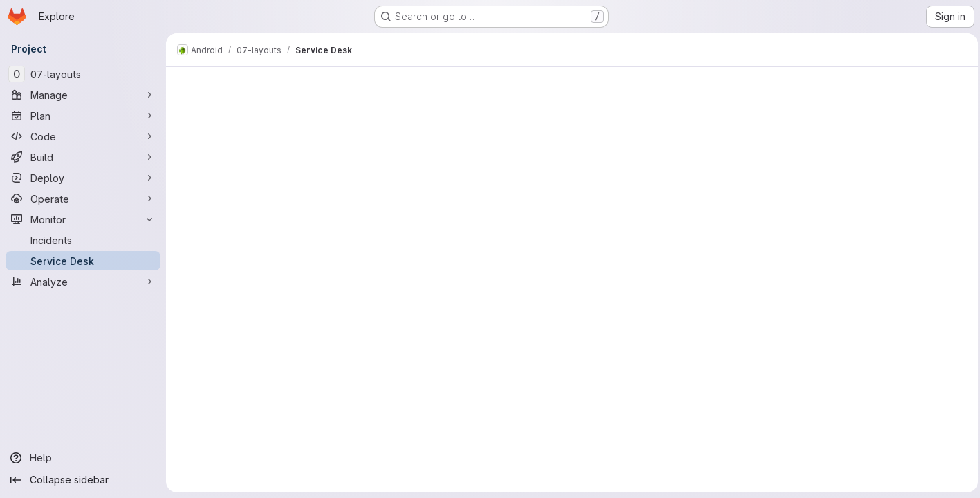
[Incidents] (83, 240)
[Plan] (83, 115)
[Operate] (83, 198)
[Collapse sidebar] (83, 480)
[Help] (83, 458)
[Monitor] (83, 219)
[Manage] (83, 94)
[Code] (83, 136)
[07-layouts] (83, 74)
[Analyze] (83, 281)
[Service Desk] (83, 260)
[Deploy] (83, 177)
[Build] (83, 157)
